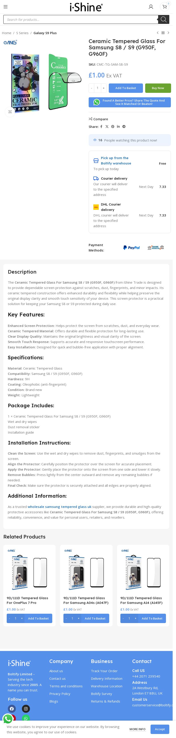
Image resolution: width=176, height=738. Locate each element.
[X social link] (107, 127)
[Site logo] (86, 6)
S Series (22, 33)
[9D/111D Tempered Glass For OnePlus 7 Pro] (29, 571)
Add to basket (125, 88)
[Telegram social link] (124, 127)
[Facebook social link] (101, 127)
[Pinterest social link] (113, 127)
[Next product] (168, 33)
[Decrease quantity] (91, 88)
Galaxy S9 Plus (45, 33)
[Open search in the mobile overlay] (86, 19)
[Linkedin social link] (118, 127)
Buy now (158, 88)
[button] (29, 618)
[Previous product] (157, 33)
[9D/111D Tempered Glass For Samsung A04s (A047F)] (86, 571)
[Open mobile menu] (5, 6)
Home (6, 33)
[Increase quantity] (104, 88)
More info (138, 729)
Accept (160, 729)
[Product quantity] (97, 88)
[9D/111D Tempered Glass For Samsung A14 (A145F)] (143, 571)
